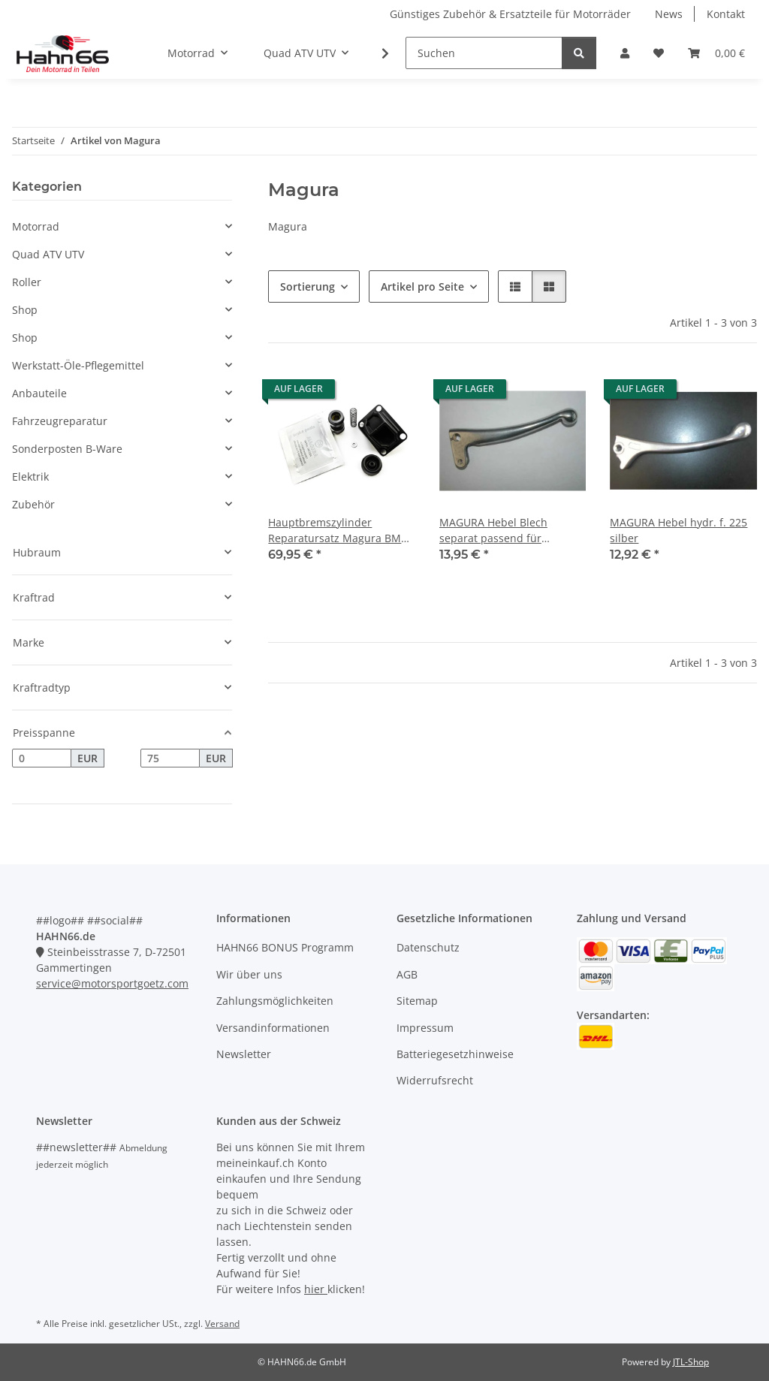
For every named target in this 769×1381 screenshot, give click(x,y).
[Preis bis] (170, 758)
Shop (25, 310)
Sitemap (417, 1001)
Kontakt (726, 14)
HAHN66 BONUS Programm (285, 947)
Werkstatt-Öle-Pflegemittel (78, 365)
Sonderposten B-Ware (67, 449)
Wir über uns (249, 974)
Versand (222, 1323)
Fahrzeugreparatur (59, 421)
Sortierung (307, 286)
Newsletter (243, 1054)
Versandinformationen (273, 1028)
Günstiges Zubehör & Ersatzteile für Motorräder (510, 14)
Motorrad (35, 226)
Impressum (425, 1028)
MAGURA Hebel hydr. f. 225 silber (678, 530)
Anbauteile (39, 393)
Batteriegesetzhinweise (455, 1054)
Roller (26, 282)
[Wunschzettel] (658, 53)
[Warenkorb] (716, 53)
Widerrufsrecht (435, 1080)
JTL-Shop (691, 1361)
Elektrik (30, 476)
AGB (407, 974)
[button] (624, 53)
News (669, 14)
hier (315, 1289)
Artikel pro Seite (422, 286)
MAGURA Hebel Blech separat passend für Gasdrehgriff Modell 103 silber (500, 530)
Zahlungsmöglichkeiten (274, 1001)
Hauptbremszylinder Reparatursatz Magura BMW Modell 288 (339, 530)
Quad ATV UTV (48, 254)
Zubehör (33, 504)
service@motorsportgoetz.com (112, 983)
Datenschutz (428, 947)
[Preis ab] (41, 758)
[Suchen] (484, 53)
